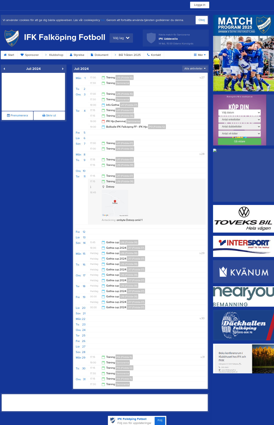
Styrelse (77, 55)
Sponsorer (30, 55)
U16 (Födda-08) (124, 115)
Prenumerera (17, 115)
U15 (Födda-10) (124, 77)
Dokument (99, 55)
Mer (200, 55)
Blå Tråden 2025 (128, 55)
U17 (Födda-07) (129, 105)
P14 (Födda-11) (124, 357)
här (103, 20)
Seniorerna (122, 83)
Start (9, 55)
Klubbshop (54, 55)
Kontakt (154, 55)
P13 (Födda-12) (157, 126)
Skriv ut (49, 115)
